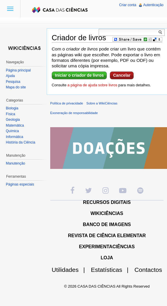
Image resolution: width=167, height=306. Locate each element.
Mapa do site (16, 87)
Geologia (13, 120)
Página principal (18, 70)
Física (10, 114)
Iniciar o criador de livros (79, 75)
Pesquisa (13, 82)
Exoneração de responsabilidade (74, 113)
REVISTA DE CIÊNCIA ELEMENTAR (107, 235)
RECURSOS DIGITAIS (107, 202)
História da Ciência (20, 142)
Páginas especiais (20, 184)
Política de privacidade (66, 103)
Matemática (15, 125)
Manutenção (15, 163)
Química (12, 131)
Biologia (12, 108)
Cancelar (121, 75)
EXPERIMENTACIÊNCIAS (107, 247)
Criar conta (127, 5)
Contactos (148, 269)
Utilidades (71, 269)
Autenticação (153, 5)
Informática (14, 137)
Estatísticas (112, 269)
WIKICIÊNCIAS (107, 213)
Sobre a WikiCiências (101, 103)
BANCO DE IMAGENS (107, 224)
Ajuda (10, 76)
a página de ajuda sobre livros (92, 85)
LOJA (107, 258)
